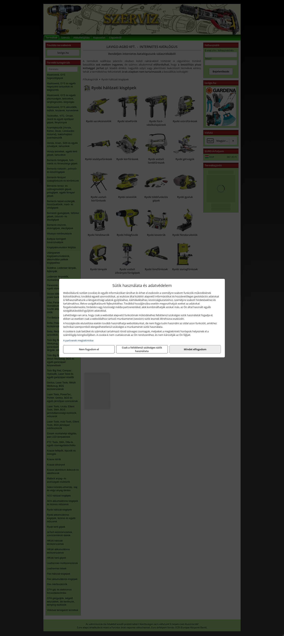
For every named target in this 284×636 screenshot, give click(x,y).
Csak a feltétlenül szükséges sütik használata (142, 349)
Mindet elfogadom (195, 349)
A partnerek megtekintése (78, 340)
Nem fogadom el (89, 349)
